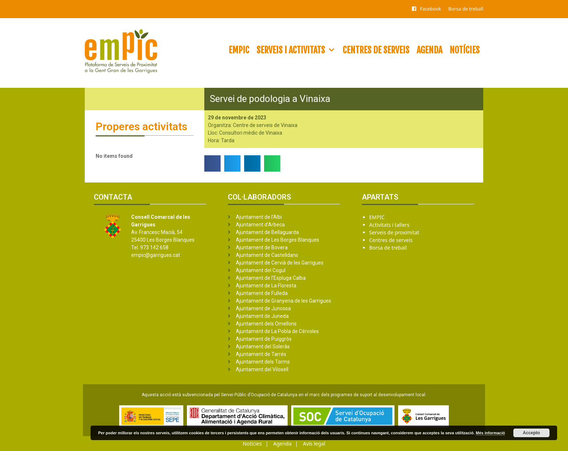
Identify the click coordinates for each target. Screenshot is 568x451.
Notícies (465, 50)
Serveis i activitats (297, 50)
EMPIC (239, 50)
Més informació (490, 433)
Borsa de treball (465, 8)
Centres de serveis (376, 50)
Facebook (430, 8)
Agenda (429, 50)
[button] (212, 163)
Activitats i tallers (389, 224)
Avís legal (314, 443)
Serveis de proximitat (394, 232)
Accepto (531, 432)
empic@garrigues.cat (155, 255)
